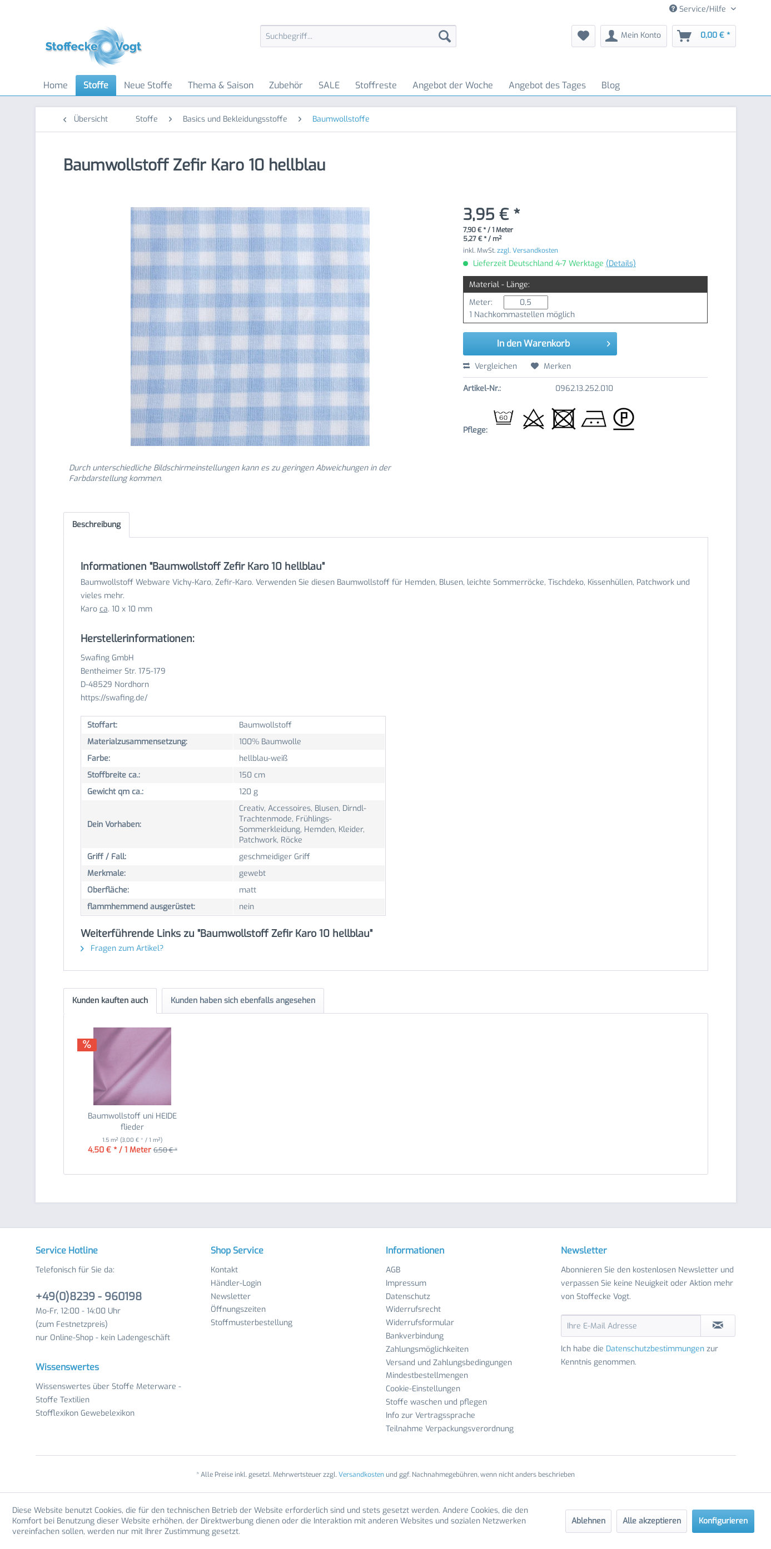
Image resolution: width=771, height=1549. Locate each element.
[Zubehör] (286, 85)
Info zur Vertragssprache (430, 1415)
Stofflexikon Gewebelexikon (85, 1413)
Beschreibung (96, 524)
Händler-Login (236, 1283)
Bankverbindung (415, 1336)
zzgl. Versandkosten (527, 250)
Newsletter (231, 1296)
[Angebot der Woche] (453, 85)
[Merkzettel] (583, 36)
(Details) (621, 263)
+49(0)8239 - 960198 (89, 1297)
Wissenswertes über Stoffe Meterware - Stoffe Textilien (108, 1393)
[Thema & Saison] (220, 85)
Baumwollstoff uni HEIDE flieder (132, 1121)
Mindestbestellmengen (427, 1375)
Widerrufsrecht (413, 1309)
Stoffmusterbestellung (251, 1322)
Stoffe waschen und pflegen (436, 1402)
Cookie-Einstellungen (423, 1388)
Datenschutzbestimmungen (655, 1349)
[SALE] (329, 85)
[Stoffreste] (376, 85)
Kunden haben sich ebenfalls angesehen (243, 1000)
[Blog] (611, 85)
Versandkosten (361, 1474)
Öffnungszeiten (238, 1309)
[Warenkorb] (704, 36)
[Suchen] (444, 36)
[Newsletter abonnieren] (717, 1326)
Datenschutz (408, 1296)
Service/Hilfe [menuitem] (698, 9)
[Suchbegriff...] (358, 36)
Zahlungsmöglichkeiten (427, 1349)
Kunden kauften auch (110, 1000)
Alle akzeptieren (652, 1521)
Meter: (481, 302)
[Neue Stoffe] (148, 85)
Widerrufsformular (420, 1322)
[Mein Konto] (633, 36)
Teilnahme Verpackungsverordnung (450, 1428)
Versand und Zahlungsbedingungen (449, 1362)
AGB (393, 1270)
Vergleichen (490, 366)
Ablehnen (588, 1521)
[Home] (56, 85)
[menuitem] (358, 36)
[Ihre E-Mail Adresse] (631, 1326)
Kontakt (224, 1270)
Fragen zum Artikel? (122, 948)
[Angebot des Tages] (547, 85)
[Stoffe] (96, 85)
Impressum (406, 1283)
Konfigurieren (723, 1521)
